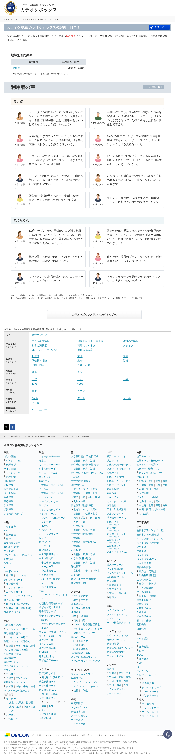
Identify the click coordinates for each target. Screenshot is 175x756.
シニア (81, 391)
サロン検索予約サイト (119, 622)
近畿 (125, 360)
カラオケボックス (116, 689)
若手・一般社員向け (120, 593)
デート (81, 398)
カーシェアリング (48, 534)
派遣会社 (111, 505)
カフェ (42, 599)
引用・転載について (105, 735)
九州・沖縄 (83, 364)
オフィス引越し (47, 640)
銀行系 (9, 575)
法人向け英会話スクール (84, 657)
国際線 (54, 693)
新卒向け (114, 597)
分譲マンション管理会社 (17, 641)
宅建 (75, 620)
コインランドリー (48, 476)
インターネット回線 (147, 497)
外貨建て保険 (144, 608)
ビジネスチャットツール (120, 573)
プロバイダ (143, 476)
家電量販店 (77, 703)
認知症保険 (143, 604)
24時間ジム (77, 678)
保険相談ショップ (13, 513)
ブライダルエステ (116, 610)
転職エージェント (116, 485)
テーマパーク (114, 693)
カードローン (11, 571)
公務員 (77, 632)
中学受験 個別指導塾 (82, 534)
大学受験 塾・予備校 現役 (85, 456)
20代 (80, 379)
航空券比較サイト (48, 681)
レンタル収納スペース (53, 517)
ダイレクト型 (13, 460)
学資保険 (8, 509)
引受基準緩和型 (147, 575)
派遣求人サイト (115, 513)
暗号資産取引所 (12, 600)
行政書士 (78, 628)
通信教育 (76, 566)
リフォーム (10, 670)
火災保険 (8, 485)
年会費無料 (12, 583)
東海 (80, 360)
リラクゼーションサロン (84, 682)
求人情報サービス (116, 517)
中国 (165, 485)
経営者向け (115, 585)
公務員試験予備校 (80, 653)
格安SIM (143, 472)
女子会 (127, 398)
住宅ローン (10, 563)
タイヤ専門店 (78, 723)
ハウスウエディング (117, 635)
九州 (32, 645)
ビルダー (11, 698)
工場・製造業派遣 (116, 509)
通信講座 (76, 612)
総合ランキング (41, 334)
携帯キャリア (144, 456)
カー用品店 (77, 719)
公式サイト (161, 27)
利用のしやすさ (86, 345)
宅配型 (45, 525)
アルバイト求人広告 (117, 551)
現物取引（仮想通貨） (18, 604)
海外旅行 (58, 677)
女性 (80, 372)
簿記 (83, 620)
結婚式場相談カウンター (120, 647)
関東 (125, 356)
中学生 (86, 570)
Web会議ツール (115, 577)
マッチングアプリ (116, 655)
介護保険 (141, 612)
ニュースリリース (51, 735)
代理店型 (11, 464)
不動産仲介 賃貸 (12, 653)
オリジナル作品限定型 (53, 623)
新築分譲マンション (14, 682)
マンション (12, 629)
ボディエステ (114, 618)
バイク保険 (10, 468)
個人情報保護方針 (70, 735)
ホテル (42, 710)
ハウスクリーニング (49, 472)
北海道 (16, 67)
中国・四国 (38, 364)
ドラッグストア (79, 707)
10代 (34, 379)
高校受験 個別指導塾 (82, 505)
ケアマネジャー (93, 628)
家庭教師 (76, 574)
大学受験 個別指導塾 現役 (85, 464)
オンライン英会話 (80, 608)
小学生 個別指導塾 (81, 558)
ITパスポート (90, 632)
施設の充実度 (130, 341)
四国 (141, 489)
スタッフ (128, 345)
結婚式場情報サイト (117, 651)
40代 (34, 383)
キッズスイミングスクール (84, 686)
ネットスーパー (47, 497)
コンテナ (46, 521)
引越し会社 (45, 529)
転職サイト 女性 (115, 476)
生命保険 (8, 497)
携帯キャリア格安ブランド (151, 460)
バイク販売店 (46, 574)
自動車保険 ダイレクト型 (150, 530)
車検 (41, 591)
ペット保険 (10, 493)
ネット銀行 (10, 551)
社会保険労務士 (91, 624)
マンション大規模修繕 (16, 649)
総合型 (45, 619)
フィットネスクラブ (82, 674)
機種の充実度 (85, 349)
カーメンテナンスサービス (53, 595)
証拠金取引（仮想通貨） (19, 608)
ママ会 (35, 402)
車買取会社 (45, 550)
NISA (6, 530)
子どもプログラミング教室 (85, 661)
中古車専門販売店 (50, 562)
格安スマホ (156, 472)
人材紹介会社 (114, 541)
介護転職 (111, 493)
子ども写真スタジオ (49, 607)
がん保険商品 (144, 591)
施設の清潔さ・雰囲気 (90, 341)
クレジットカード (13, 579)
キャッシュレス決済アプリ (18, 595)
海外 (51, 706)
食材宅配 (44, 481)
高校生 (77, 570)
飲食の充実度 (39, 345)
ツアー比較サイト (48, 698)
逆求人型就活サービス (119, 464)
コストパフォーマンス (44, 349)
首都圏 (9, 645)
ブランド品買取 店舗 (50, 636)
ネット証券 (10, 526)
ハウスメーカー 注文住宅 (16, 690)
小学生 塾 (76, 550)
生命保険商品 (144, 579)
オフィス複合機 (47, 648)
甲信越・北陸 (39, 360)
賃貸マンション (12, 661)
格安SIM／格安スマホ (148, 468)
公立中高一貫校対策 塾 (83, 542)
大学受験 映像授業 (81, 481)
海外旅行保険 (11, 489)
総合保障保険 (144, 616)
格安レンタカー (47, 542)
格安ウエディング (116, 639)
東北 (80, 356)
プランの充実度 (41, 341)
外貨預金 (8, 559)
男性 (34, 372)
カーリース (45, 546)
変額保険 (141, 624)
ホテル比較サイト (48, 685)
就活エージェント (116, 456)
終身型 (142, 571)
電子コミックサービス (51, 615)
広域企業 (144, 493)
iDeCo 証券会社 (12, 547)
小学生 (96, 570)
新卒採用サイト (115, 529)
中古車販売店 (46, 558)
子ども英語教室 (79, 595)
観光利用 (46, 718)
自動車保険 (10, 456)
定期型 (152, 571)
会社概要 (36, 735)
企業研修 (111, 581)
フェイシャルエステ (117, 614)
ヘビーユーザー (41, 409)
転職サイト (113, 472)
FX (5, 567)
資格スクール (78, 636)
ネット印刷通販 (115, 568)
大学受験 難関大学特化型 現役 (87, 472)
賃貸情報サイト (12, 657)
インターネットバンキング (18, 555)
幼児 (75, 600)
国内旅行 (46, 677)
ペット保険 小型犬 (146, 559)
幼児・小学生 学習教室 (83, 579)
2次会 (35, 398)
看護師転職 (113, 489)
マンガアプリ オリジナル (52, 631)
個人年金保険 (144, 620)
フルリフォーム (14, 674)
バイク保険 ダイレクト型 (150, 538)
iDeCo (140, 654)
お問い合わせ (87, 735)
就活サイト (113, 460)
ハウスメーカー (14, 714)
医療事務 (83, 616)
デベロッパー (13, 719)
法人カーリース (115, 564)
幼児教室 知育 (78, 583)
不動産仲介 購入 (12, 633)
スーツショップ (79, 715)
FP (75, 616)
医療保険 (8, 501)
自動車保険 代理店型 (148, 534)
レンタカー (45, 538)
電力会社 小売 (46, 656)
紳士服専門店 (78, 711)
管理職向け (115, 589)
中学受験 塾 (77, 525)
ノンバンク (22, 575)
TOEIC (77, 624)
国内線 (45, 693)
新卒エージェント (116, 535)
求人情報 (121, 735)
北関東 (20, 702)
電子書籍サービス (48, 611)
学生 (34, 391)
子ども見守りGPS (48, 660)
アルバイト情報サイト (119, 468)
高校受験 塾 (77, 485)
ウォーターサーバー (49, 456)
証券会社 (11, 534)
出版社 (45, 627)
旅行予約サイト (47, 673)
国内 (43, 706)
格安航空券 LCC (47, 689)
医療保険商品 (144, 567)
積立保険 (141, 628)
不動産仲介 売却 (12, 625)
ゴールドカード (14, 591)
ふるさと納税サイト (49, 509)
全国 (126, 685)
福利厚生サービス (48, 652)
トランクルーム (47, 513)
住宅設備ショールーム (16, 666)
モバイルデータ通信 (147, 464)
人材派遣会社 (114, 547)
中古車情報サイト (48, 554)
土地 (32, 629)
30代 (126, 379)
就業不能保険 (144, 600)
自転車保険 (10, 481)
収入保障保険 (146, 587)
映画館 (110, 669)
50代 (80, 383)
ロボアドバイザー (13, 612)
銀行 (8, 538)
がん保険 (8, 505)
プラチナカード (150, 695)
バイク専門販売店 (50, 579)
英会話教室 (77, 604)
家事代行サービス (48, 468)
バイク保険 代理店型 (148, 542)
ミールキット (46, 489)
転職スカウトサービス (119, 481)
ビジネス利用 (48, 714)
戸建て (24, 629)
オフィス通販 (46, 644)
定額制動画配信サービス (52, 603)
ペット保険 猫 (144, 563)
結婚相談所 (113, 643)
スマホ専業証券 (12, 542)
